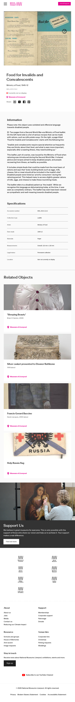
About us (7, 613)
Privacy (13, 695)
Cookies (43, 695)
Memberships (43, 613)
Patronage (42, 619)
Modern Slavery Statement (27, 695)
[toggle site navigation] (5, 4)
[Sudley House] (54, 580)
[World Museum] (54, 559)
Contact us (8, 622)
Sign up (10, 663)
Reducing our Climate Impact (15, 625)
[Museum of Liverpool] (21, 559)
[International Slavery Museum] (21, 569)
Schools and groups (11, 637)
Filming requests (44, 643)
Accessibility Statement (57, 695)
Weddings (42, 646)
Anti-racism (8, 643)
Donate (41, 622)
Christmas (42, 640)
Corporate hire (44, 637)
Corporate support (45, 616)
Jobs (6, 616)
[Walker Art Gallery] (21, 580)
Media (6, 619)
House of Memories (11, 640)
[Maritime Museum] (54, 569)
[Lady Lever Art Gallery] (21, 590)
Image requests (10, 646)
